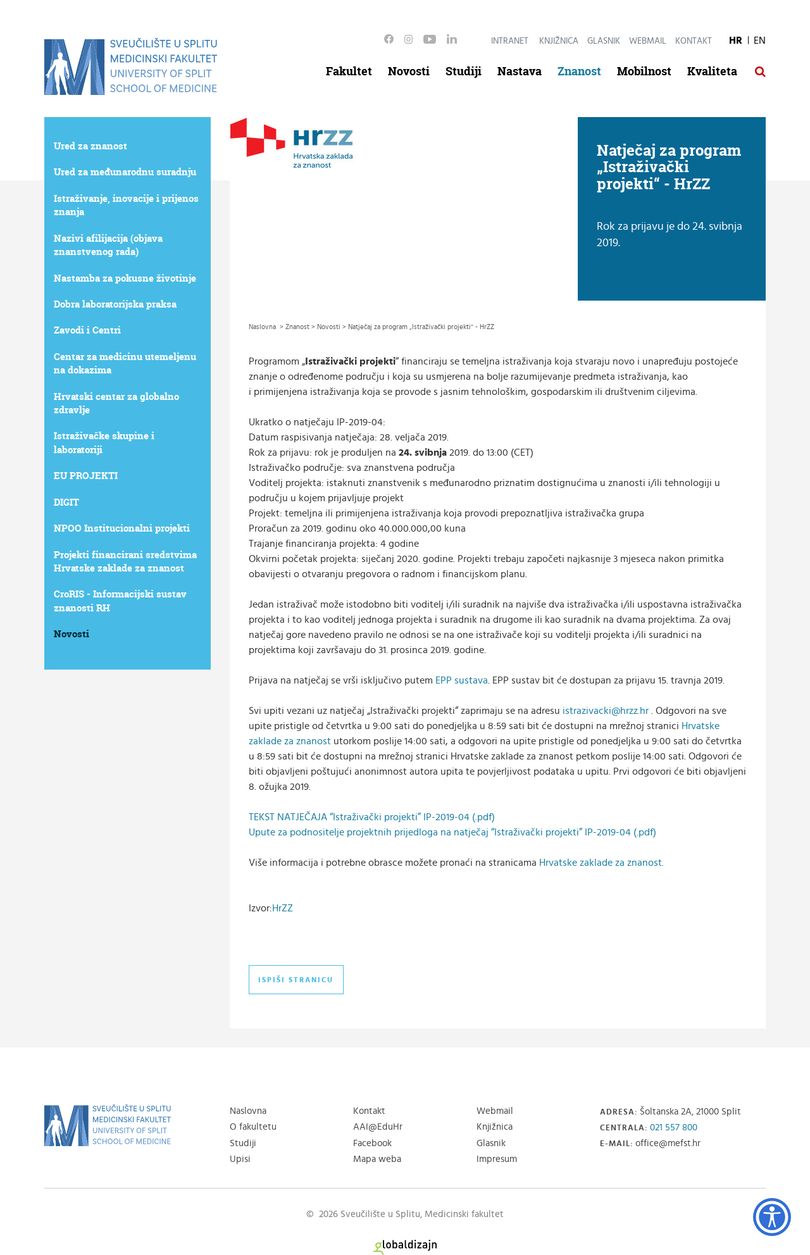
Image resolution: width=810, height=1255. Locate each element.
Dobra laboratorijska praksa (115, 304)
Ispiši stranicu (295, 979)
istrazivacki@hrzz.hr (606, 711)
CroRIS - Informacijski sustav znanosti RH (120, 600)
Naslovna (248, 1111)
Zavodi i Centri (87, 330)
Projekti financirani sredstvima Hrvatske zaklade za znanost (125, 561)
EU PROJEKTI (86, 475)
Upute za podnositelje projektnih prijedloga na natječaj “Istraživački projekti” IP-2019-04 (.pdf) (452, 832)
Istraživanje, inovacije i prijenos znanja (126, 205)
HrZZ (282, 908)
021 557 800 (673, 1127)
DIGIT (66, 502)
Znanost (579, 71)
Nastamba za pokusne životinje (125, 278)
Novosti (409, 71)
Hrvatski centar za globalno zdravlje (116, 403)
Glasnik (603, 41)
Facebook (372, 1143)
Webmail (647, 41)
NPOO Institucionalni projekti (122, 528)
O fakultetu (253, 1127)
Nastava (519, 71)
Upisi (240, 1159)
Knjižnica (558, 41)
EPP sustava (461, 680)
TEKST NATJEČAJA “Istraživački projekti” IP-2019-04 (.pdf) (372, 817)
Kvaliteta (712, 71)
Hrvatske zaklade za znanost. (601, 863)
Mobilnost (644, 71)
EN (760, 40)
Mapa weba (377, 1159)
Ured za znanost (90, 146)
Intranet (509, 41)
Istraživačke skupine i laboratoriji (104, 442)
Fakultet (349, 71)
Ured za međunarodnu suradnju (125, 171)
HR (735, 40)
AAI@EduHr (377, 1127)
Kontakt (693, 41)
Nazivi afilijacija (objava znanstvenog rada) (108, 245)
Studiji (464, 71)
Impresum (497, 1159)
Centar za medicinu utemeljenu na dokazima (125, 363)
